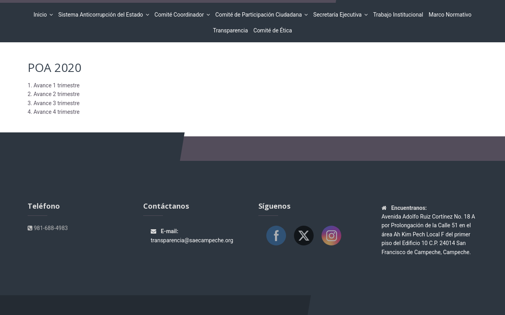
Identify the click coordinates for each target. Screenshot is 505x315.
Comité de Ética (272, 30)
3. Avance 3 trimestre (54, 103)
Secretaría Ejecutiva (338, 15)
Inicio (41, 15)
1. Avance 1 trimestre (54, 85)
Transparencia (230, 30)
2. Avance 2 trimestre (54, 94)
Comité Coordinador (180, 15)
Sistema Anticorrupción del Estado (102, 15)
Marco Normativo (449, 14)
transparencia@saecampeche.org (192, 240)
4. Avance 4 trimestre (54, 112)
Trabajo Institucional (398, 14)
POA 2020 (54, 67)
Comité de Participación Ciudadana (259, 15)
